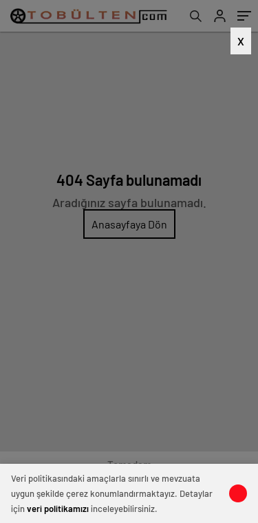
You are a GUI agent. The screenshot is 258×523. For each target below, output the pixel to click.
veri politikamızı (58, 508)
